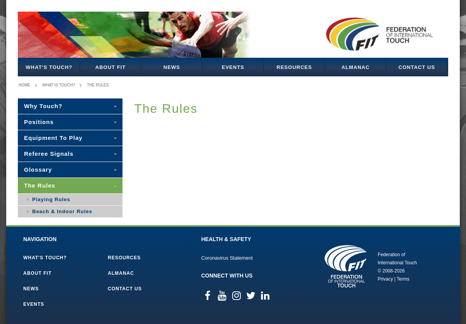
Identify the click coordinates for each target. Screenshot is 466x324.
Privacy (385, 279)
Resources (294, 67)
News (172, 67)
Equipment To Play (53, 137)
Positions (39, 122)
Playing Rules (51, 199)
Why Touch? (43, 106)
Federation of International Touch (345, 266)
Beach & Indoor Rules (62, 211)
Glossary (38, 169)
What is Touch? (58, 85)
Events (233, 67)
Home (24, 85)
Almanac (356, 67)
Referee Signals (49, 153)
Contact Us (417, 67)
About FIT (110, 67)
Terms (403, 279)
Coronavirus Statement (227, 258)
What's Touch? (49, 67)
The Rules (98, 85)
